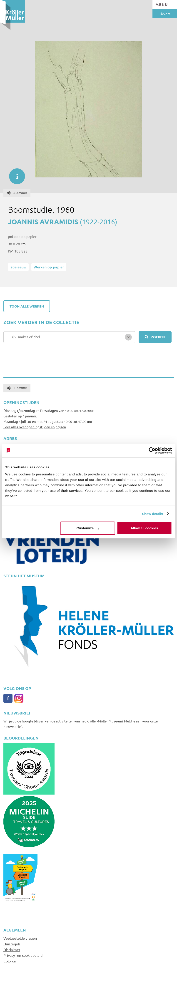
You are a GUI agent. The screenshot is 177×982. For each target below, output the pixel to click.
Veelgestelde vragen (20, 938)
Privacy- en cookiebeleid (22, 955)
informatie (14, 174)
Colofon (9, 961)
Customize (88, 528)
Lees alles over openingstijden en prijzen (34, 427)
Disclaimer (11, 949)
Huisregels (11, 944)
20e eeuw (18, 266)
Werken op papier (49, 266)
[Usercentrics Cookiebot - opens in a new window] (152, 450)
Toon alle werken (27, 306)
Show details (152, 513)
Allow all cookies (144, 528)
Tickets (164, 13)
